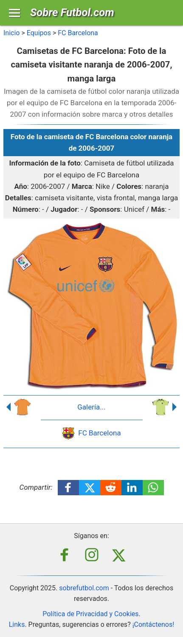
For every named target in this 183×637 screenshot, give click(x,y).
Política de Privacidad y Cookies (90, 614)
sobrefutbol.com (84, 588)
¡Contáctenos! (153, 624)
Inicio (11, 33)
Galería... (91, 407)
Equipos (39, 33)
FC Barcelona (78, 33)
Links (17, 624)
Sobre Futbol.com (72, 12)
